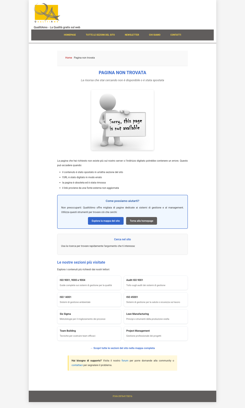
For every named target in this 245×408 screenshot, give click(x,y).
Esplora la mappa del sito (106, 220)
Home (68, 57)
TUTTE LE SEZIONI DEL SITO (100, 35)
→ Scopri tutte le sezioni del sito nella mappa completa (122, 353)
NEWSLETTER (132, 35)
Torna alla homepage (141, 220)
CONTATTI (175, 35)
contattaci (77, 370)
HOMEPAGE (70, 35)
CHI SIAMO (154, 35)
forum (125, 366)
